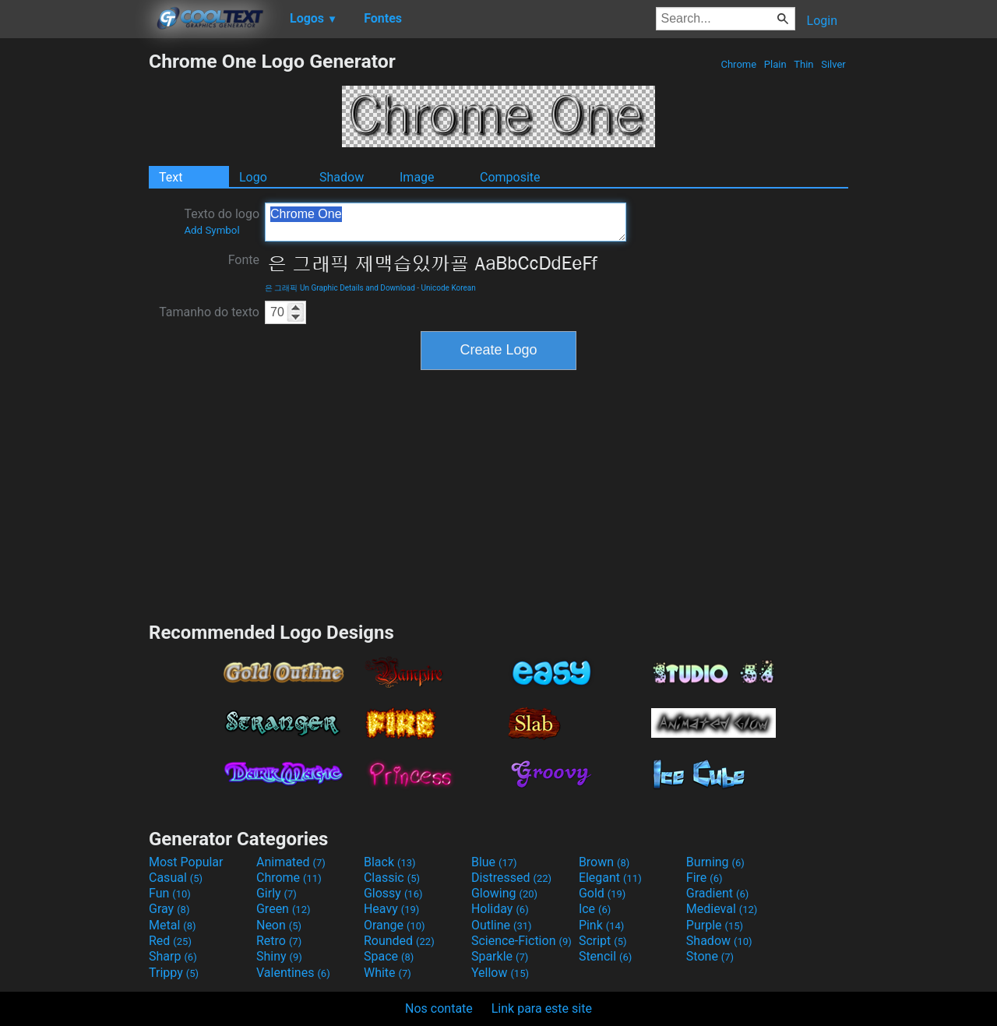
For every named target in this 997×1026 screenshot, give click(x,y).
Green (283, 908)
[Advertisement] (74, 283)
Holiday (500, 908)
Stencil (605, 956)
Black (390, 862)
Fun (170, 893)
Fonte (243, 259)
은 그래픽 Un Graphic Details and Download (340, 288)
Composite (510, 177)
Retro (278, 940)
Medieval (722, 908)
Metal (172, 925)
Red (170, 940)
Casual (176, 877)
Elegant (610, 877)
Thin (803, 64)
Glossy (393, 893)
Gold (602, 893)
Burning (715, 862)
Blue (494, 862)
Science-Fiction (521, 940)
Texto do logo (221, 221)
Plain (775, 64)
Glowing (504, 893)
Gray (169, 908)
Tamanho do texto (209, 312)
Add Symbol (211, 230)
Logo (253, 177)
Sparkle (499, 956)
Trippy (174, 972)
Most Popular (186, 862)
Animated (291, 862)
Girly (276, 893)
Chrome (738, 64)
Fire (704, 877)
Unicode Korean (448, 288)
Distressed (511, 877)
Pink (602, 925)
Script (603, 940)
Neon (278, 925)
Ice (595, 908)
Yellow (500, 972)
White (387, 972)
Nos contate (439, 1008)
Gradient (717, 893)
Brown (604, 862)
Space (389, 956)
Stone (710, 956)
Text (170, 177)
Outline (501, 925)
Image (417, 177)
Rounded (399, 940)
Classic (392, 877)
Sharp (173, 956)
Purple (714, 925)
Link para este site (541, 1008)
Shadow (341, 177)
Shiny (279, 956)
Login (822, 20)
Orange (394, 925)
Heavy (391, 908)
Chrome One (445, 222)
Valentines (293, 972)
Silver (833, 64)
